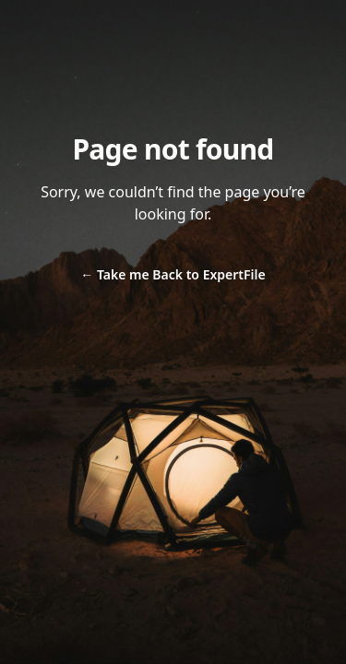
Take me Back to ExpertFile (172, 274)
